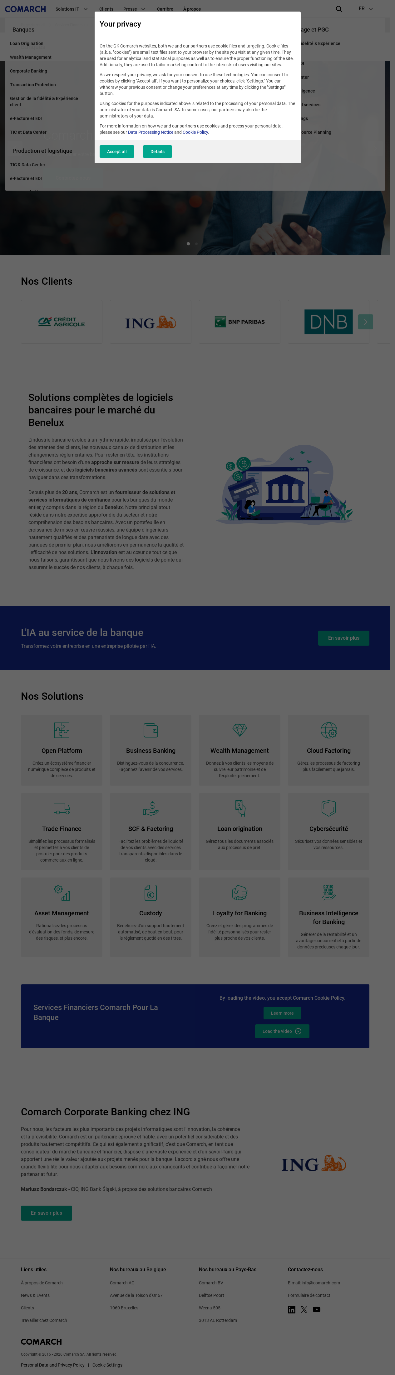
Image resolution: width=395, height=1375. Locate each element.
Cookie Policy (195, 132)
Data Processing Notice (150, 132)
